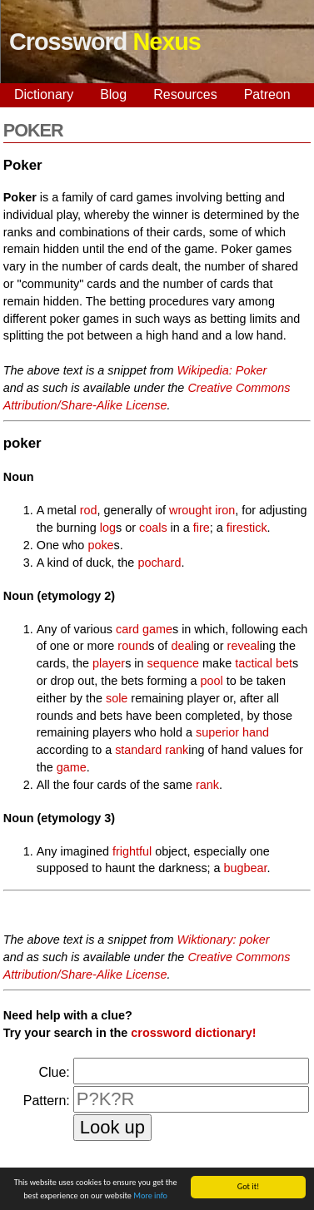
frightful (132, 851)
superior (217, 732)
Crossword (105, 41)
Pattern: (46, 1100)
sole (116, 698)
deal (182, 645)
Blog (113, 94)
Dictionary (43, 94)
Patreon (267, 94)
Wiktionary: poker (223, 939)
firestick (247, 527)
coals (153, 527)
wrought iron (202, 510)
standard (138, 749)
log (108, 527)
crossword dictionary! (193, 1032)
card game (144, 629)
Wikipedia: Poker (222, 370)
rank (176, 749)
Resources (185, 94)
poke (100, 545)
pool (212, 680)
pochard (159, 562)
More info (150, 1196)
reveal (243, 645)
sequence (173, 663)
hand (255, 732)
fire (201, 527)
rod (88, 510)
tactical (253, 663)
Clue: (53, 1072)
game (72, 767)
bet (284, 663)
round (132, 645)
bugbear (245, 868)
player (108, 663)
